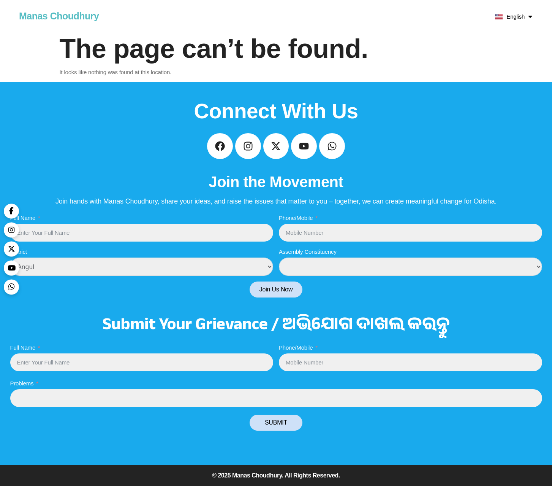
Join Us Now (276, 301)
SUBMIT (276, 434)
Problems (22, 395)
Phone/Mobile (296, 229)
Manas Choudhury (59, 16)
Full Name (23, 229)
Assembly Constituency (308, 263)
